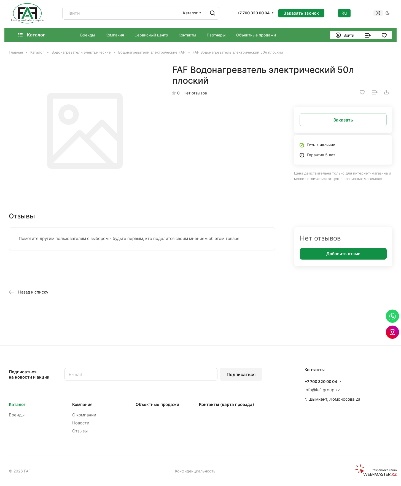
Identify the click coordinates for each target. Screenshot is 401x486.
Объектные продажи (157, 404)
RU (344, 13)
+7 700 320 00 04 (253, 12)
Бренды (17, 415)
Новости (80, 423)
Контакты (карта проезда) (226, 404)
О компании (84, 415)
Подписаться (241, 374)
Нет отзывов (195, 93)
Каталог (17, 404)
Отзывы (80, 431)
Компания (82, 404)
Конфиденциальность (195, 471)
